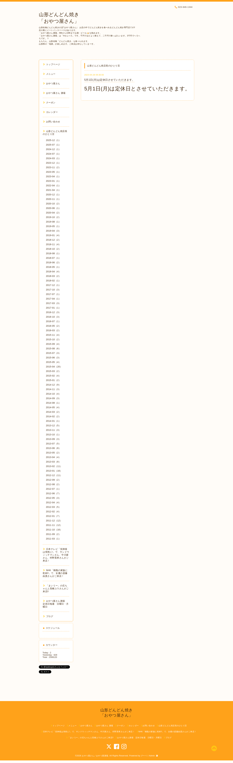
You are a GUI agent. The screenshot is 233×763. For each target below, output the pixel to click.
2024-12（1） (53, 149)
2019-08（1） (53, 221)
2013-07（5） (53, 443)
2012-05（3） (53, 498)
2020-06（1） (53, 208)
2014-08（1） (53, 403)
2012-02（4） (53, 511)
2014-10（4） (53, 393)
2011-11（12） (54, 525)
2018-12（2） (53, 240)
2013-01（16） (54, 470)
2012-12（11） (54, 475)
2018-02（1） (53, 280)
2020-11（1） (53, 199)
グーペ (144, 756)
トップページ (51, 64)
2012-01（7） (53, 516)
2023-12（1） (53, 163)
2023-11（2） (53, 167)
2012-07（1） (53, 489)
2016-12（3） (53, 312)
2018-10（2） (53, 249)
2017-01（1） (53, 307)
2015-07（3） (53, 353)
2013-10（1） (53, 434)
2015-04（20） (54, 366)
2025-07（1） (53, 144)
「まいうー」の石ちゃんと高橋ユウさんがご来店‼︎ (56, 588)
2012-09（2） (53, 480)
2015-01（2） (53, 380)
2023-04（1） (53, 176)
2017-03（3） (53, 303)
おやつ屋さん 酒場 (54, 93)
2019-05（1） (53, 226)
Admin (152, 756)
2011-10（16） (54, 529)
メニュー (49, 74)
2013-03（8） (53, 461)
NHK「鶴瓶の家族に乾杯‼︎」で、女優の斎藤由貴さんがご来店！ (55, 573)
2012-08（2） (53, 484)
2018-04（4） (53, 271)
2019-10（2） (53, 217)
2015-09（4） (53, 344)
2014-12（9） (53, 384)
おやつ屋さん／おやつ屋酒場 (95, 756)
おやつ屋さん (51, 83)
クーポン (49, 102)
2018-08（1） (53, 253)
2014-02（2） (53, 416)
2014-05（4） (53, 407)
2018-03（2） (53, 276)
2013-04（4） (53, 457)
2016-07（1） (53, 321)
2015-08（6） (53, 348)
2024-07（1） (53, 154)
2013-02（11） (54, 466)
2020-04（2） (53, 212)
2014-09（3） (53, 398)
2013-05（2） (53, 452)
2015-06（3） (53, 357)
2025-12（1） (53, 140)
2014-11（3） (53, 389)
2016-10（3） (53, 317)
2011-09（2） (53, 534)
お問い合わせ (51, 121)
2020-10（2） (53, 203)
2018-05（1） (53, 267)
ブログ (48, 616)
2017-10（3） (53, 289)
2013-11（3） (53, 430)
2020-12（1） (53, 194)
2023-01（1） (53, 181)
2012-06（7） (53, 493)
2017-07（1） (53, 294)
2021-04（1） (53, 190)
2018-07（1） (53, 258)
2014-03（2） (53, 412)
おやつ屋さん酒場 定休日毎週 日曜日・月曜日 (56, 604)
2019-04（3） (53, 230)
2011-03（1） (53, 538)
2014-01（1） (53, 421)
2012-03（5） (53, 507)
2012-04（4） (53, 502)
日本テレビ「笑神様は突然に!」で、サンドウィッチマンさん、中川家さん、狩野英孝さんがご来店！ (56, 555)
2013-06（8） (53, 448)
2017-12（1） (53, 285)
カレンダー (50, 112)
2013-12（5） (53, 425)
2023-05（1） (53, 172)
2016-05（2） (53, 326)
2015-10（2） (53, 339)
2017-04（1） (53, 298)
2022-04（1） (53, 185)
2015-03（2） (53, 371)
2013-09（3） (53, 439)
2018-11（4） (53, 244)
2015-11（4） (53, 335)
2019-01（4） (53, 235)
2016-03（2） (53, 330)
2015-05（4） (53, 362)
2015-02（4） (53, 375)
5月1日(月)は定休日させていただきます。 (109, 79)
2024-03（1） (53, 158)
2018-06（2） (53, 262)
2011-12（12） (54, 520)
